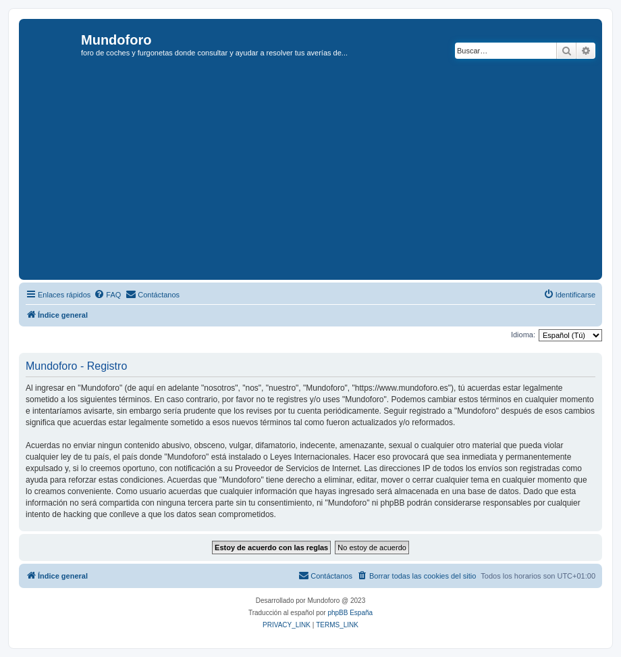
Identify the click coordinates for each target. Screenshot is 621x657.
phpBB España (350, 612)
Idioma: (523, 335)
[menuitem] (107, 295)
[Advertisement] (321, 175)
